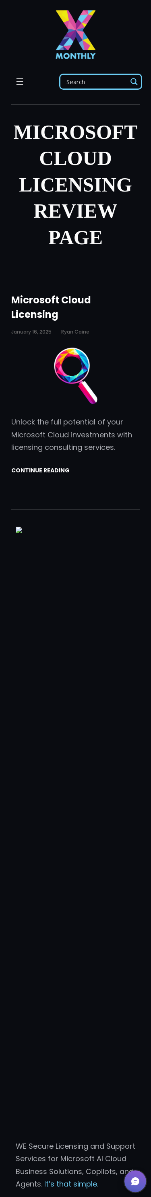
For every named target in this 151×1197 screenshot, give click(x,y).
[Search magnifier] (134, 82)
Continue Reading (40, 470)
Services (31, 856)
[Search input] (95, 82)
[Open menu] (19, 81)
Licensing (32, 834)
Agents (28, 767)
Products (32, 812)
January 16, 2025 (31, 331)
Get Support (75, 1068)
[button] (135, 1181)
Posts (25, 789)
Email (44, 913)
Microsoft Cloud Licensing (51, 307)
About (26, 745)
